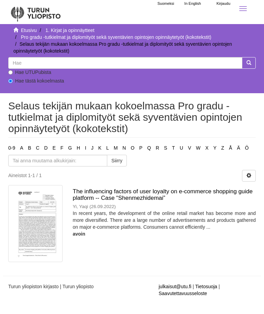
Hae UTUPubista (29, 72)
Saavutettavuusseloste (183, 293)
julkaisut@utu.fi (175, 286)
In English (192, 3)
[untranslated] (125, 63)
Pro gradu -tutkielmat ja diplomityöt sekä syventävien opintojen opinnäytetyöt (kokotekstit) (116, 37)
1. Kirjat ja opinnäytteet (69, 30)
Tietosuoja (206, 286)
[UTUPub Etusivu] (35, 12)
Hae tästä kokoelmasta (36, 81)
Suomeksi (165, 3)
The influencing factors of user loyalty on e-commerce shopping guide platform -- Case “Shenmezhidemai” (163, 194)
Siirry (116, 160)
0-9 (11, 148)
